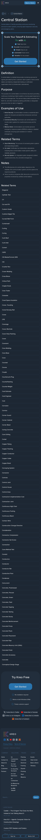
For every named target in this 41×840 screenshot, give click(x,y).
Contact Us (4, 760)
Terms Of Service (20, 744)
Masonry (23, 777)
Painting (23, 771)
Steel (22, 774)
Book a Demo (30, 3)
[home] (5, 3)
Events (32, 757)
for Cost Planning (13, 765)
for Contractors (14, 780)
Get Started (20, 61)
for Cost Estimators (14, 775)
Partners (3, 771)
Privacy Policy (7, 744)
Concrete (23, 760)
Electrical (23, 763)
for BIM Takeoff (13, 789)
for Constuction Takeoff (14, 759)
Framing (23, 766)
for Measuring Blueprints (15, 784)
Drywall (23, 768)
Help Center (34, 760)
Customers (4, 768)
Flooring (23, 757)
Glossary (33, 766)
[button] (38, 3)
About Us (4, 763)
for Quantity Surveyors (14, 770)
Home (3, 757)
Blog (2, 766)
